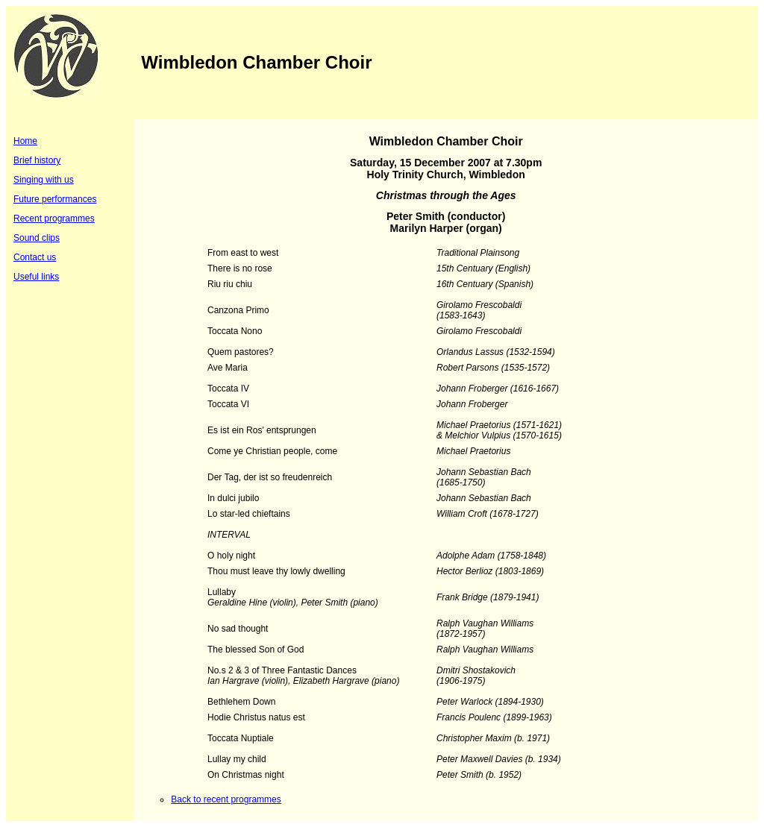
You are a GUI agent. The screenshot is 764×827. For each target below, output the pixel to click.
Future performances (54, 199)
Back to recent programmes (226, 799)
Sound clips (36, 238)
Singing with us (43, 179)
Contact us (34, 257)
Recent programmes (54, 218)
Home (25, 141)
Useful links (36, 276)
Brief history (36, 160)
